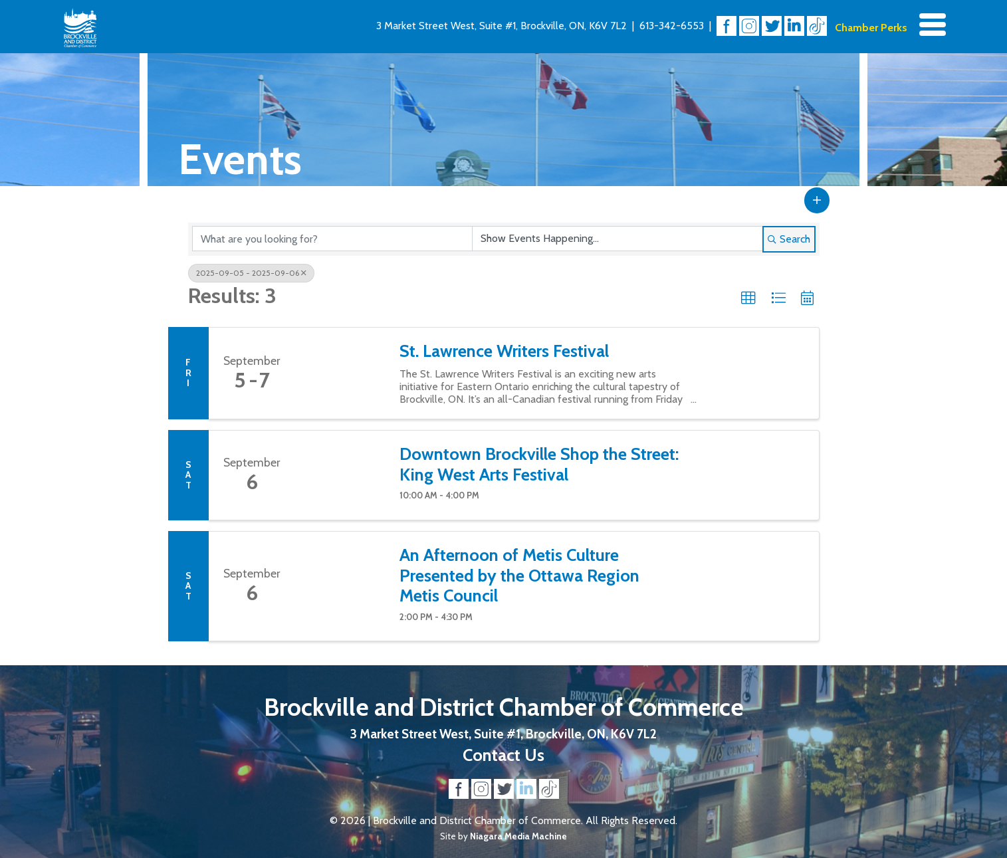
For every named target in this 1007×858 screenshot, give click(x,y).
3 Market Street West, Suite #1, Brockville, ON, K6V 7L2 (501, 25)
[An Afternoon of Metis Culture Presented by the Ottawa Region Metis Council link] (341, 586)
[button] (817, 200)
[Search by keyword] (332, 238)
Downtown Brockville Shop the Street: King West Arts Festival (539, 464)
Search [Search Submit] (789, 239)
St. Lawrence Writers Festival (504, 351)
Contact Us (503, 754)
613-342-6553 (671, 25)
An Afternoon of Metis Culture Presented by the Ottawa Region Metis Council (519, 575)
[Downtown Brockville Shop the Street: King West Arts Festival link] (341, 475)
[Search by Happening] (617, 238)
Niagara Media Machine (518, 836)
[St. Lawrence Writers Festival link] (341, 373)
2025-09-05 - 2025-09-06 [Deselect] (251, 273)
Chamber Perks (871, 27)
